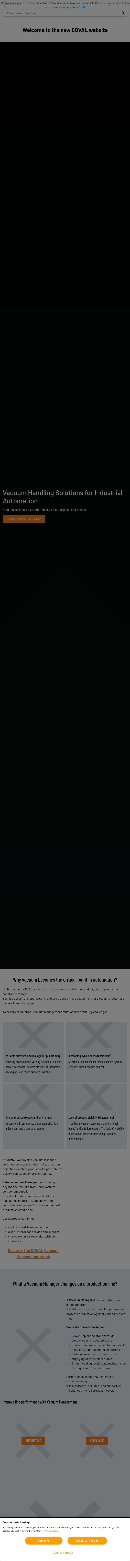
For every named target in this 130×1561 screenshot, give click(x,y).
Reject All (43, 1540)
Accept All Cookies (87, 1540)
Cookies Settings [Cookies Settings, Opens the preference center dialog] (63, 1552)
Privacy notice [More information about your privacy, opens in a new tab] (52, 1531)
